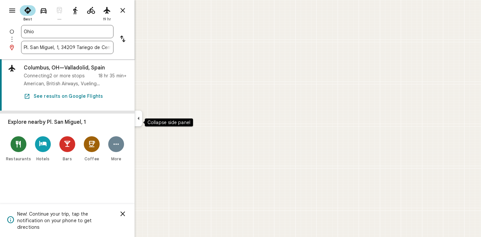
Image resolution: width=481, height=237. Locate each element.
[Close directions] (146, 10)
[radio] (51, 12)
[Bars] (91, 148)
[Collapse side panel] (162, 118)
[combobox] (91, 31)
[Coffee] (115, 148)
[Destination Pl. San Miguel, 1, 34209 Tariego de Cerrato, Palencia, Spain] (91, 47)
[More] (140, 148)
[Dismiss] (146, 214)
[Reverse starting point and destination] (146, 39)
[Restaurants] (42, 148)
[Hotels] (66, 148)
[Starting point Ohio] (91, 32)
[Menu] (12, 11)
